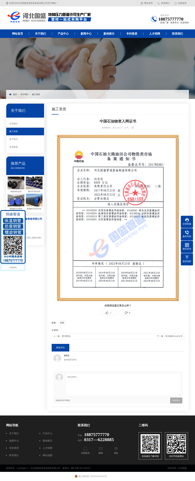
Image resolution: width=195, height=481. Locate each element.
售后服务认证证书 (174, 336)
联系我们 (165, 3)
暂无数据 (66, 336)
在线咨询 (182, 3)
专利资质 (131, 33)
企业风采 (13, 147)
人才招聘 (154, 33)
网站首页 (148, 3)
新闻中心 (86, 33)
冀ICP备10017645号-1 (81, 468)
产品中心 (63, 33)
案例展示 (108, 33)
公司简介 (13, 123)
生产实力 (13, 139)
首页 (15, 94)
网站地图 (47, 455)
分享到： (56, 330)
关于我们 (40, 33)
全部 (62, 323)
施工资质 (36, 94)
